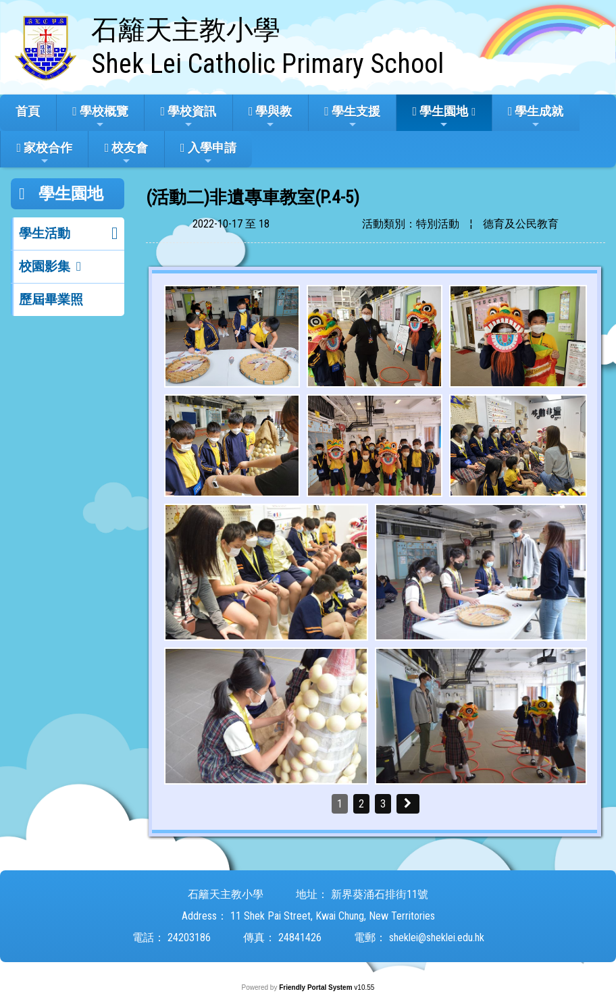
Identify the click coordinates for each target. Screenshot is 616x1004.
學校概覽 (100, 117)
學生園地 (441, 117)
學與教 (270, 117)
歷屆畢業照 (51, 299)
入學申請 (208, 153)
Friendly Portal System (316, 987)
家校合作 (44, 153)
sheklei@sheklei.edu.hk (436, 937)
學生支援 (352, 117)
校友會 (127, 153)
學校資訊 (189, 117)
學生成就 (536, 117)
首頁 (28, 111)
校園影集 (44, 266)
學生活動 (44, 233)
